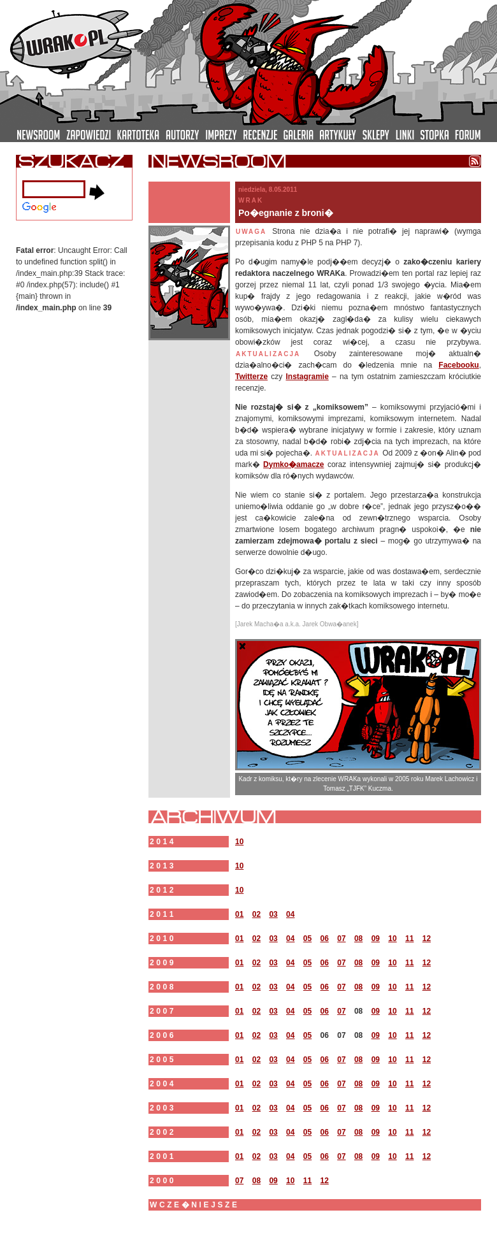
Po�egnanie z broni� (285, 213)
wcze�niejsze (195, 1204)
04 (290, 914)
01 (239, 914)
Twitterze (251, 376)
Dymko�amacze (293, 464)
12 (426, 938)
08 (358, 938)
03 (273, 914)
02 (256, 914)
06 (325, 938)
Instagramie (306, 376)
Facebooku (458, 365)
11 (409, 938)
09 (375, 938)
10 (239, 841)
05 (307, 938)
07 (341, 938)
